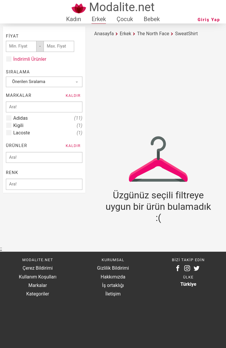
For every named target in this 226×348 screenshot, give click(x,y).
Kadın (73, 19)
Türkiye (188, 284)
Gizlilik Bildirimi (113, 268)
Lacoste (47, 133)
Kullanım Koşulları (37, 277)
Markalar (38, 285)
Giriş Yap (209, 19)
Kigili (47, 125)
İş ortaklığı (113, 285)
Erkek (99, 19)
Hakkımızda (113, 277)
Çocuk (125, 19)
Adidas (47, 118)
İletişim (113, 294)
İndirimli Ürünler (29, 59)
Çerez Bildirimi (38, 268)
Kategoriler (37, 294)
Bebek (152, 19)
